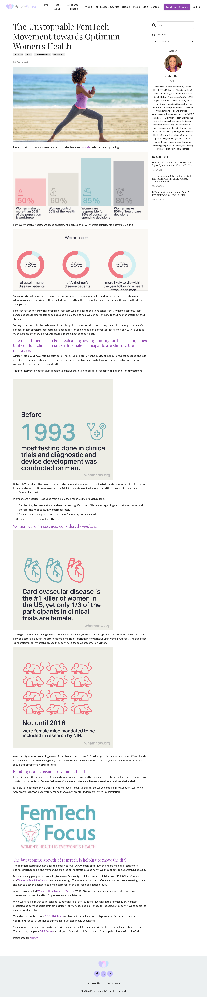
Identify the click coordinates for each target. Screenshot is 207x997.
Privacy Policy (112, 982)
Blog (145, 6)
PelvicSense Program (72, 6)
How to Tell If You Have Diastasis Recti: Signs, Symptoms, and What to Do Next (172, 164)
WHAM (86, 147)
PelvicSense (46, 930)
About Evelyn (57, 6)
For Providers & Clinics (107, 6)
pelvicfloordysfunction (42, 54)
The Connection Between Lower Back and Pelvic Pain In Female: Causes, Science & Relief (171, 179)
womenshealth (58, 54)
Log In (196, 6)
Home (45, 4)
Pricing (88, 6)
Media (136, 6)
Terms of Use (94, 982)
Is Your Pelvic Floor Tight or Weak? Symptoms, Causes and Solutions (170, 193)
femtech (29, 54)
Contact (155, 6)
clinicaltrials (18, 54)
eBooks (126, 6)
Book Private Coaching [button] (177, 7)
